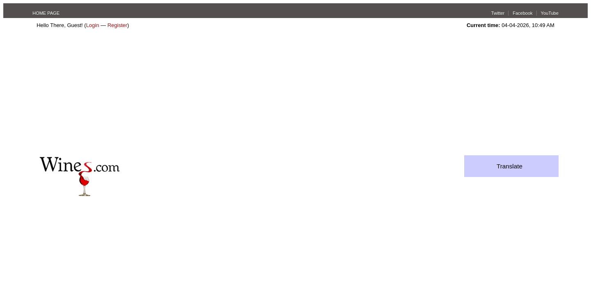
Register (117, 25)
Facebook (522, 13)
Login (92, 25)
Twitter (497, 13)
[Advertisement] (295, 93)
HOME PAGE (46, 13)
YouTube (550, 13)
